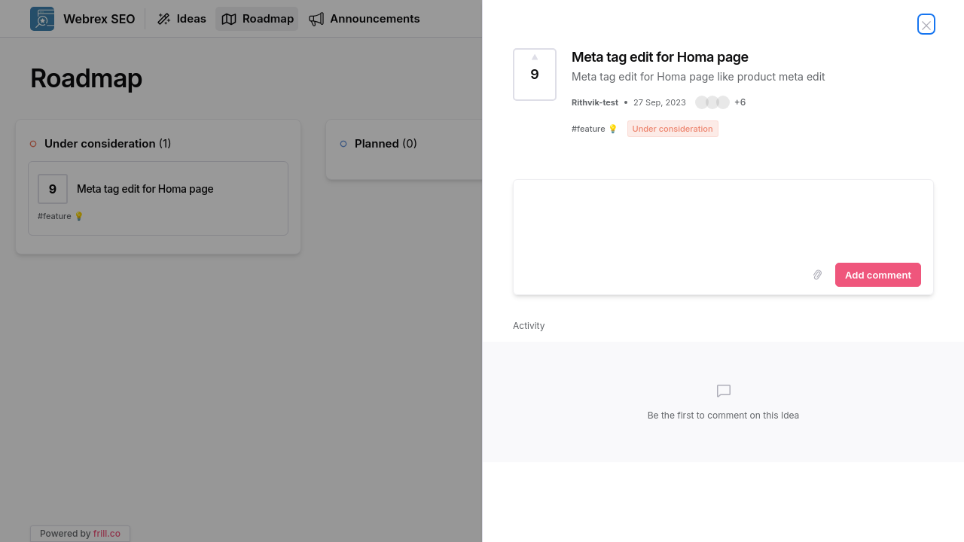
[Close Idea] (926, 24)
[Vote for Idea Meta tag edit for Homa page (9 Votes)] (535, 74)
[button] (720, 102)
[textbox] (723, 218)
